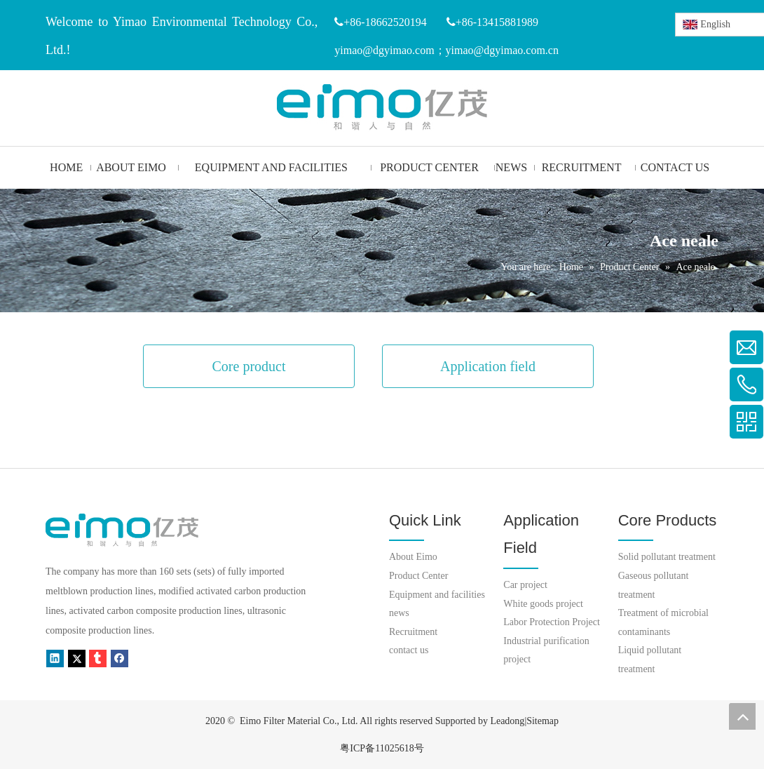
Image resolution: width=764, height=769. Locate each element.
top (742, 716)
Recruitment (413, 632)
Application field (488, 366)
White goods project (543, 604)
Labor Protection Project (551, 622)
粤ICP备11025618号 (381, 748)
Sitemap (542, 721)
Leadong (507, 721)
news (399, 613)
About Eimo (413, 556)
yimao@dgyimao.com (384, 50)
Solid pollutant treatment (667, 556)
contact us (408, 650)
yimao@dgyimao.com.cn (502, 50)
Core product (249, 366)
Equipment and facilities (437, 594)
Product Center (418, 575)
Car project (525, 585)
